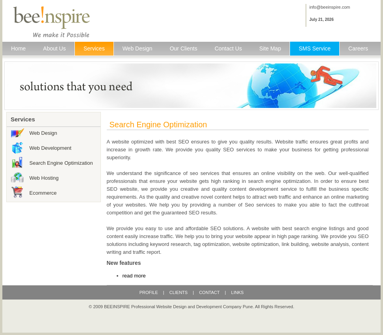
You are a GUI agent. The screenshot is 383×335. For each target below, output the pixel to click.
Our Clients (183, 48)
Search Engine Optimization (61, 163)
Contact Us (228, 48)
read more (134, 276)
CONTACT (209, 292)
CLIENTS (178, 292)
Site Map (270, 48)
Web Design (137, 48)
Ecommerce (43, 193)
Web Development (51, 148)
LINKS (237, 292)
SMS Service (315, 48)
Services (94, 48)
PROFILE (149, 292)
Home (18, 48)
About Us (54, 48)
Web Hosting (44, 178)
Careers (358, 48)
